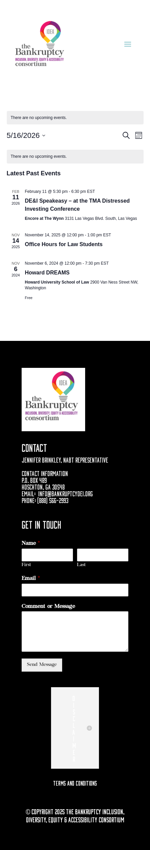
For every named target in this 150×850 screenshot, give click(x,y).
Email (31, 578)
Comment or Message (48, 606)
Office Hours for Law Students (64, 244)
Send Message (42, 665)
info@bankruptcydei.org (65, 493)
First (26, 565)
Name (31, 543)
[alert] (75, 157)
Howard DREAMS (47, 272)
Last (81, 565)
